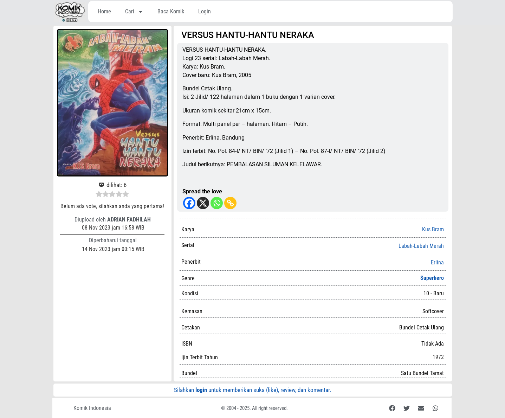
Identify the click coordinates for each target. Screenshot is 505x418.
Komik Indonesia (92, 408)
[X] (203, 203)
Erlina (437, 262)
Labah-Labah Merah (421, 246)
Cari (134, 11)
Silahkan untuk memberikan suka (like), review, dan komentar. (252, 389)
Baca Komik (170, 11)
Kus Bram (433, 229)
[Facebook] (189, 203)
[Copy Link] (230, 203)
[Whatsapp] (217, 203)
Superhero (432, 278)
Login (204, 11)
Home (104, 11)
